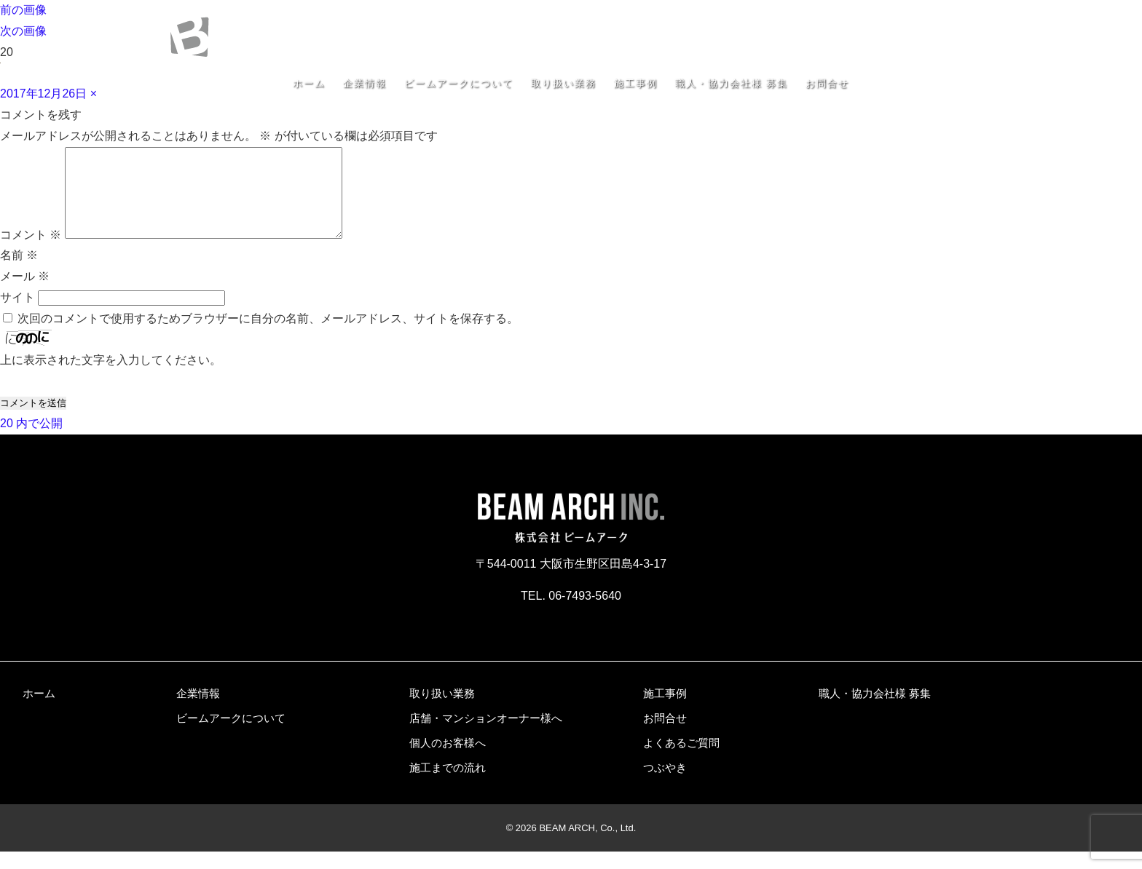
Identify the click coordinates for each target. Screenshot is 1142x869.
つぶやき (665, 785)
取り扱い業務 (563, 83)
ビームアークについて (458, 83)
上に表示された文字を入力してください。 (110, 377)
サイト (17, 315)
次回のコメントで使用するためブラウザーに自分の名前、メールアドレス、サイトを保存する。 (268, 336)
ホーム (309, 83)
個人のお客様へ (447, 760)
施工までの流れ (447, 785)
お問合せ (827, 83)
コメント (30, 252)
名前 (19, 272)
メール (25, 293)
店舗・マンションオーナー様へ (485, 735)
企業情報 (365, 83)
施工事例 (636, 83)
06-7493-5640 (926, 36)
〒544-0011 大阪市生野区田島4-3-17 (888, 17)
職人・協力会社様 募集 (731, 83)
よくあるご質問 (681, 760)
